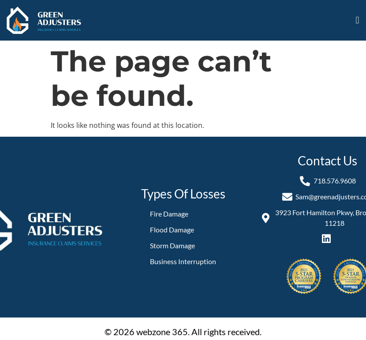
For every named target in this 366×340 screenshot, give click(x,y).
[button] (357, 20)
